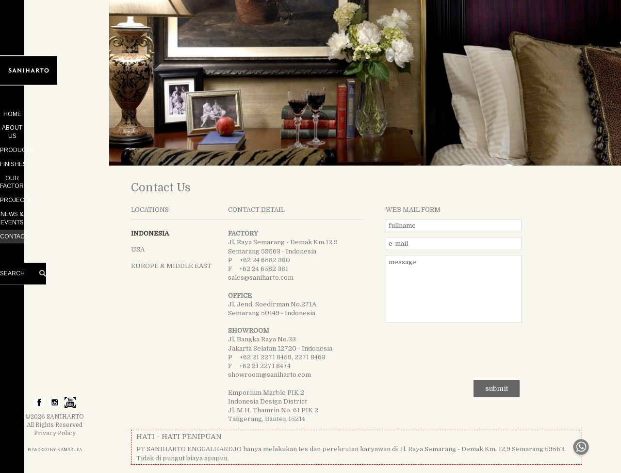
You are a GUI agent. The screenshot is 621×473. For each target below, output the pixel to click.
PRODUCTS (54, 141)
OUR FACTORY (54, 170)
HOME (55, 114)
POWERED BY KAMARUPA (55, 449)
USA (138, 249)
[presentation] (454, 349)
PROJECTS (54, 184)
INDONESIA (150, 233)
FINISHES (54, 155)
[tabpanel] (365, 83)
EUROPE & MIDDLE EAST (171, 266)
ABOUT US (55, 127)
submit (496, 388)
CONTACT (55, 211)
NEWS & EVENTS (55, 197)
